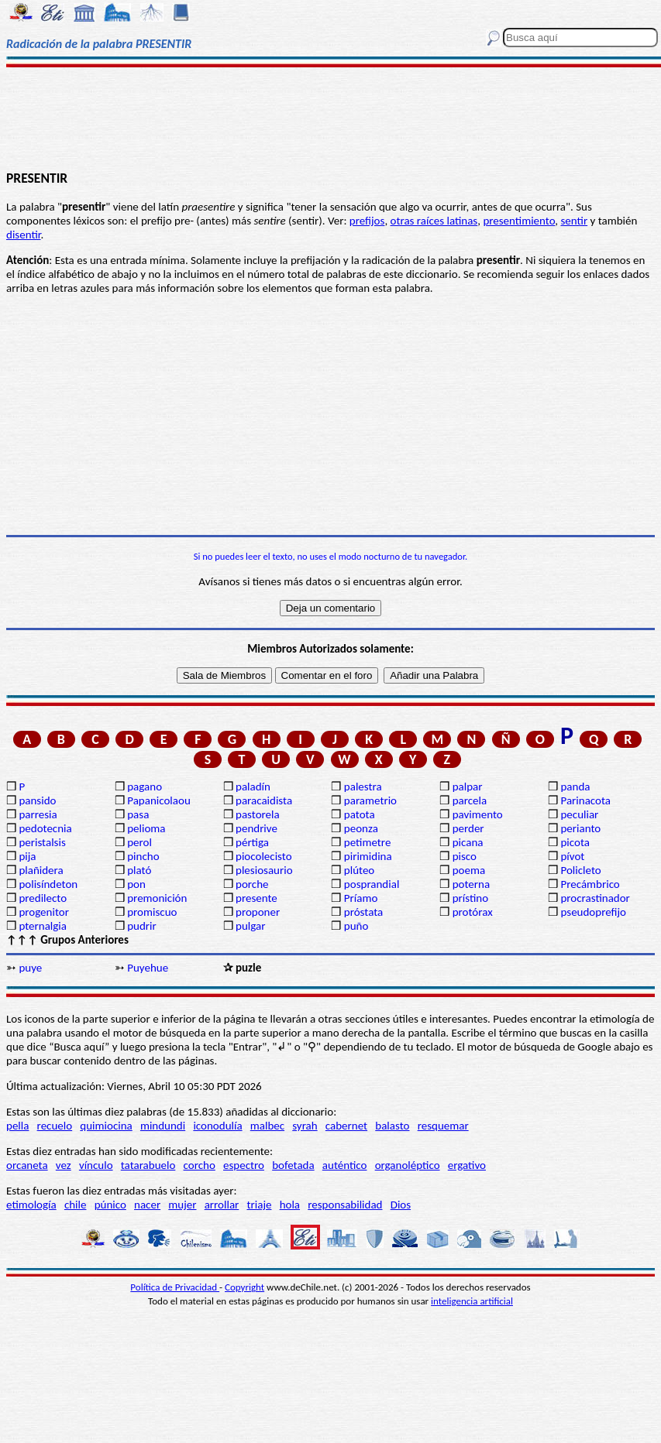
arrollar (222, 1205)
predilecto (43, 898)
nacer (147, 1205)
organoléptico (407, 1165)
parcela (470, 800)
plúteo (359, 870)
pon (136, 884)
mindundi (162, 1126)
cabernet (346, 1126)
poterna (471, 884)
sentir (573, 221)
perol (139, 842)
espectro (243, 1165)
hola (290, 1205)
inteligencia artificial (472, 1301)
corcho (199, 1165)
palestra (363, 786)
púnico (110, 1205)
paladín (253, 786)
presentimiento (519, 221)
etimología (31, 1205)
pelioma (146, 828)
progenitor (44, 912)
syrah (304, 1126)
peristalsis (42, 842)
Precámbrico (589, 884)
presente (256, 898)
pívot (572, 856)
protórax (473, 912)
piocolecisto (264, 856)
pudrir (142, 926)
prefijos (367, 221)
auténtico (344, 1165)
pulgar (250, 926)
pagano (144, 786)
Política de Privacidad (174, 1287)
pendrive (256, 828)
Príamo (361, 898)
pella (17, 1126)
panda (575, 786)
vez (63, 1165)
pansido (37, 800)
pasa (138, 814)
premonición (157, 898)
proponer (258, 912)
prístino (470, 898)
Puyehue (147, 968)
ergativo (467, 1165)
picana (468, 842)
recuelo (55, 1126)
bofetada (293, 1165)
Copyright (244, 1287)
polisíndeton (48, 884)
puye (30, 968)
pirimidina (368, 856)
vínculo (96, 1165)
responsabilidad (345, 1205)
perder (468, 828)
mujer (182, 1205)
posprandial (371, 884)
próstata (363, 912)
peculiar (579, 814)
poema (469, 870)
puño (356, 926)
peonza (361, 828)
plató (139, 870)
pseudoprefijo (593, 912)
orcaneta (27, 1165)
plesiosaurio (264, 870)
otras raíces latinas (434, 221)
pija (27, 856)
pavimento (478, 814)
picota (574, 842)
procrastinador (594, 898)
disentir (23, 235)
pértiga (252, 842)
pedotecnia (45, 828)
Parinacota (585, 800)
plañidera (41, 870)
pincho (143, 856)
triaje (259, 1205)
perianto (580, 828)
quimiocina (106, 1126)
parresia (38, 814)
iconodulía (217, 1126)
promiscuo (152, 912)
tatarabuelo (148, 1165)
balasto (392, 1126)
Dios (401, 1205)
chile (75, 1205)
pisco (465, 856)
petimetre (367, 842)
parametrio (370, 800)
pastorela (258, 814)
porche (252, 884)
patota (359, 814)
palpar (468, 786)
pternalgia (43, 926)
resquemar (443, 1126)
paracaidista (264, 800)
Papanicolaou (159, 800)
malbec (267, 1126)
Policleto (580, 870)
